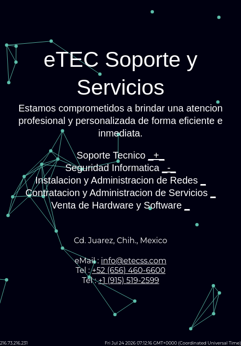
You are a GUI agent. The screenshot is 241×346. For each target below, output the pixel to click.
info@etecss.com (133, 260)
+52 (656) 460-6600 (128, 270)
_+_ (156, 155)
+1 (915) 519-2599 (128, 280)
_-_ (169, 167)
